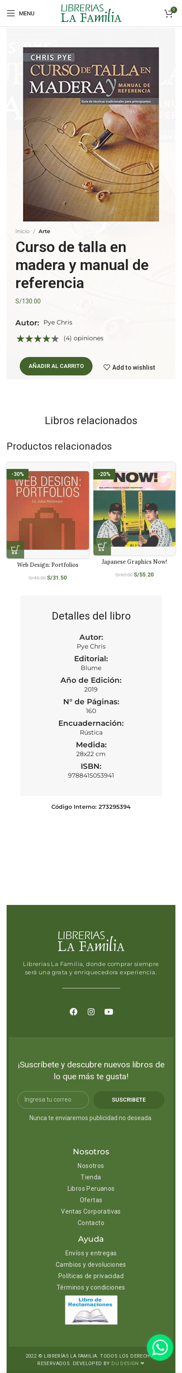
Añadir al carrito (56, 366)
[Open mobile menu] (20, 13)
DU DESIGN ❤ (127, 1363)
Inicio (22, 231)
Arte (44, 231)
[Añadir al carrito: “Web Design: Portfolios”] (15, 550)
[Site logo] (91, 12)
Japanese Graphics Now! (134, 561)
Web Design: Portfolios (48, 564)
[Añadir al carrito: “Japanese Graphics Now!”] (102, 546)
